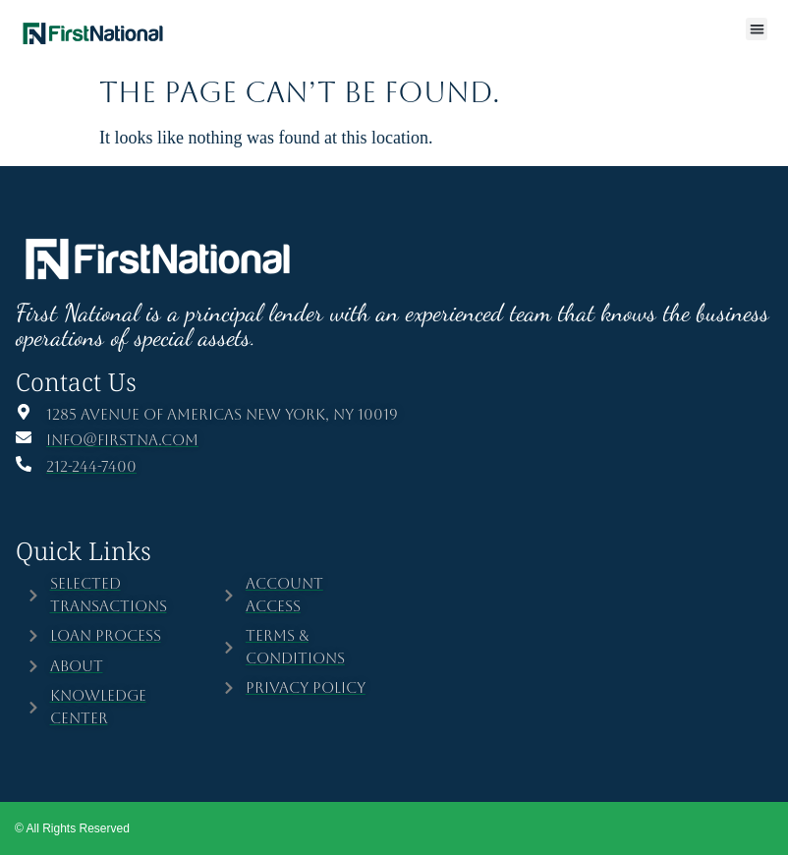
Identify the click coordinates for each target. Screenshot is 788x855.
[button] (757, 29)
